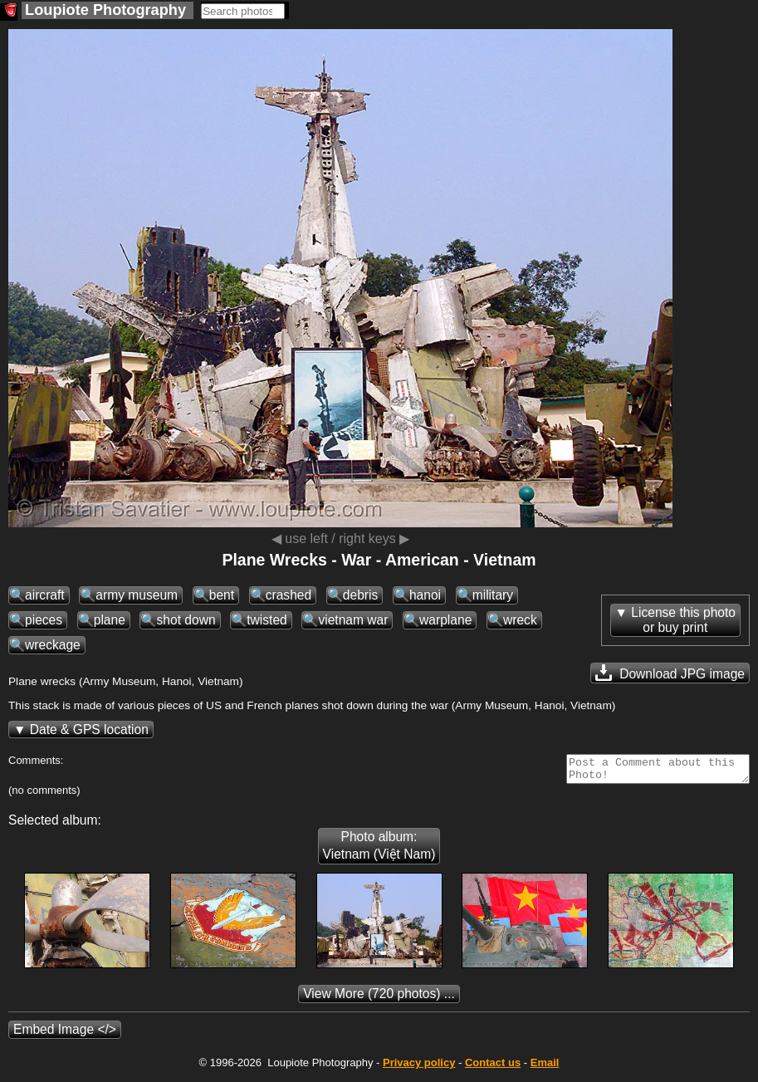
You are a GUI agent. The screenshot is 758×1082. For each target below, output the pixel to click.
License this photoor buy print (683, 619)
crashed (288, 595)
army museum (136, 595)
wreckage (53, 645)
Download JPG (670, 672)
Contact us (493, 1067)
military (492, 595)
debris (360, 595)
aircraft (45, 595)
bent (221, 595)
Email (545, 1067)
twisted (267, 620)
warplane (445, 620)
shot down (185, 620)
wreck (520, 620)
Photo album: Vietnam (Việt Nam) (379, 850)
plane (109, 620)
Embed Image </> (64, 1034)
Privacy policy (419, 1067)
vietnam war (353, 620)
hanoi (425, 595)
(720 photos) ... (379, 998)
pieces (43, 620)
